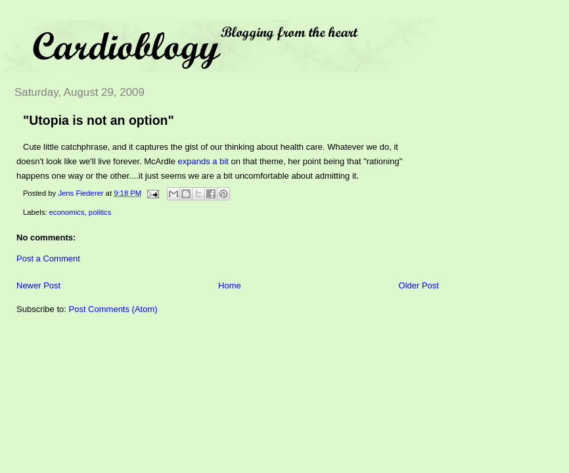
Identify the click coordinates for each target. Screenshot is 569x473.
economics (67, 212)
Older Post (419, 285)
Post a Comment (48, 258)
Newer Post (38, 285)
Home (229, 285)
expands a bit (203, 161)
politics (100, 212)
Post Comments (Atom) (113, 309)
